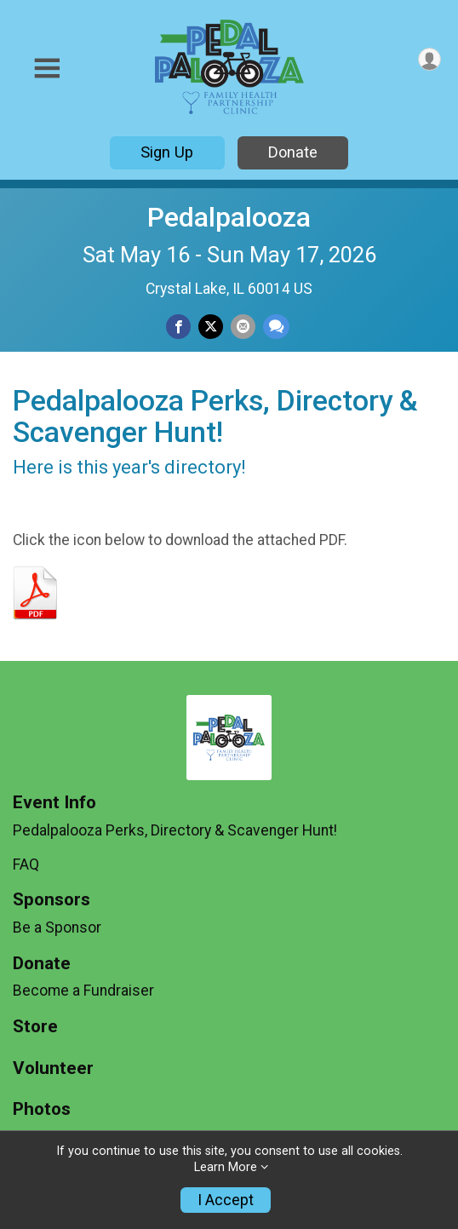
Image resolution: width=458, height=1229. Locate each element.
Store (35, 1027)
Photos (42, 1109)
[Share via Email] (243, 326)
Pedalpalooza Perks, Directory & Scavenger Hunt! (175, 830)
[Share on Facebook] (178, 326)
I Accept (226, 1200)
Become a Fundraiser (83, 990)
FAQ (26, 864)
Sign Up (166, 152)
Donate (293, 152)
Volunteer (53, 1068)
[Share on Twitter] (210, 326)
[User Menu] (429, 59)
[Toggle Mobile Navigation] (47, 68)
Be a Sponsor (57, 927)
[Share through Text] (276, 326)
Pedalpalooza (229, 217)
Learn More (225, 1167)
